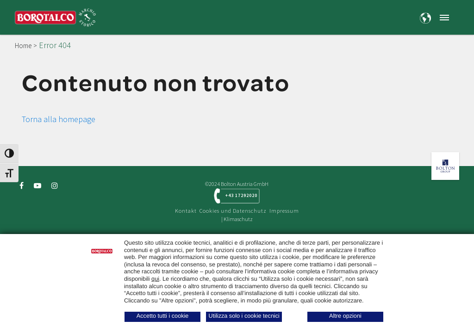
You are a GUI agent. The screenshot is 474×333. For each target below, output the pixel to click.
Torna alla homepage (58, 119)
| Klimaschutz (237, 219)
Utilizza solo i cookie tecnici (244, 316)
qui (155, 279)
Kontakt (186, 210)
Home (23, 45)
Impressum (284, 210)
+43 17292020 (241, 195)
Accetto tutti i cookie (163, 316)
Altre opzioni (345, 316)
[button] (444, 17)
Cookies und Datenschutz (233, 210)
